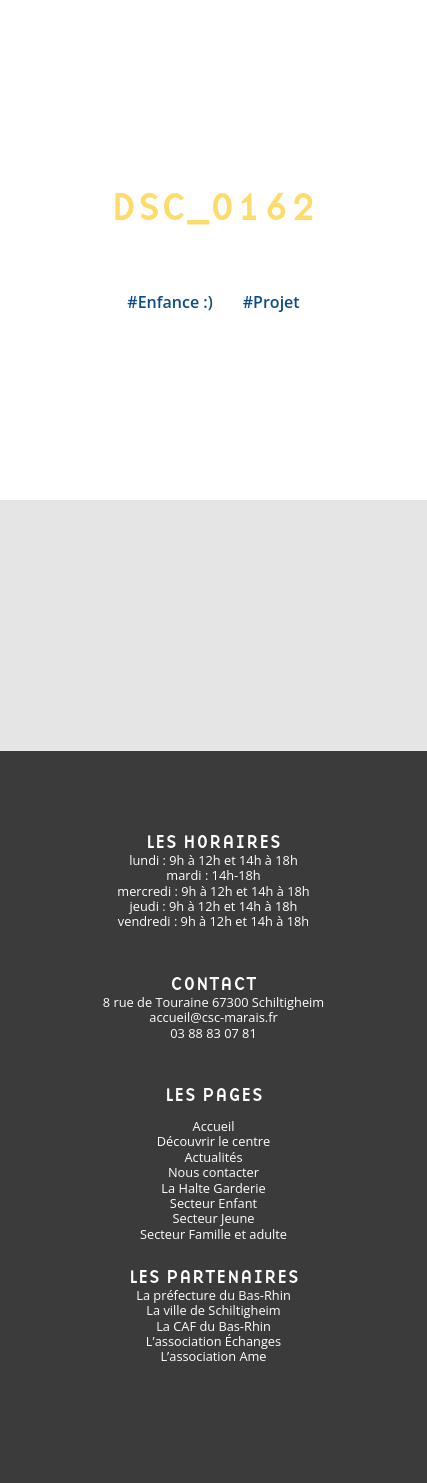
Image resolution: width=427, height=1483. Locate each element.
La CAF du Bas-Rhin (213, 1326)
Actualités (213, 1157)
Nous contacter (213, 1172)
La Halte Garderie (213, 1188)
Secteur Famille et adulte (213, 1234)
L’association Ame (213, 1356)
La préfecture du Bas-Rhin (213, 1295)
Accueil (214, 1126)
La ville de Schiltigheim (213, 1310)
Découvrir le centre (213, 1141)
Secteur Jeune (214, 1218)
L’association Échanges (213, 1341)
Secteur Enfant (213, 1203)
